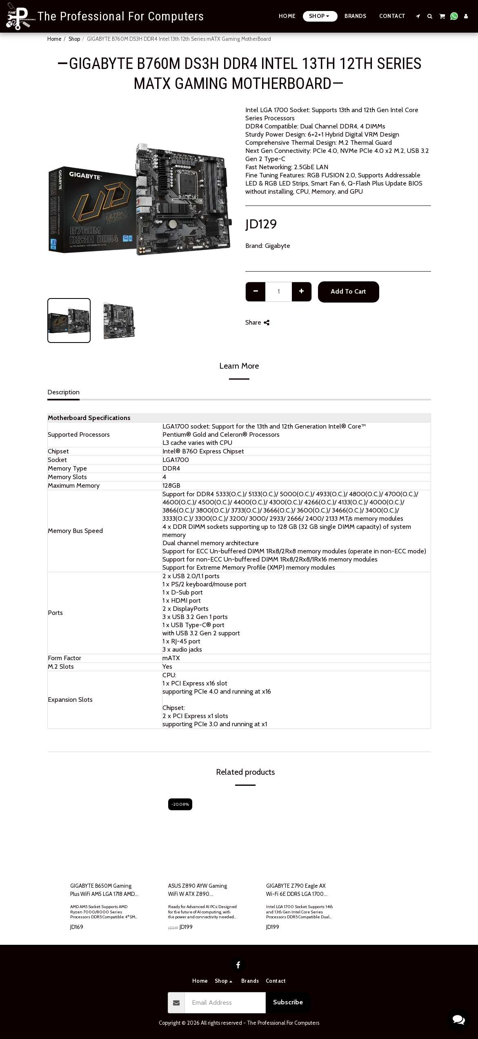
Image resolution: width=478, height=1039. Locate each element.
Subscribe (288, 1002)
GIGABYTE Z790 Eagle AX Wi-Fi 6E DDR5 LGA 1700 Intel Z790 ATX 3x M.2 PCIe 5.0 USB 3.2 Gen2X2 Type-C (298, 890)
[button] (418, 16)
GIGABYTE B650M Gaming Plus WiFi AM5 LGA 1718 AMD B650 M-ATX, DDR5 (102, 890)
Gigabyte (277, 246)
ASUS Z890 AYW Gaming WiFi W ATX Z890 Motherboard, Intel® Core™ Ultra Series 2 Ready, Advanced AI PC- (199, 890)
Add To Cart (348, 291)
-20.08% (180, 804)
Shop (74, 39)
